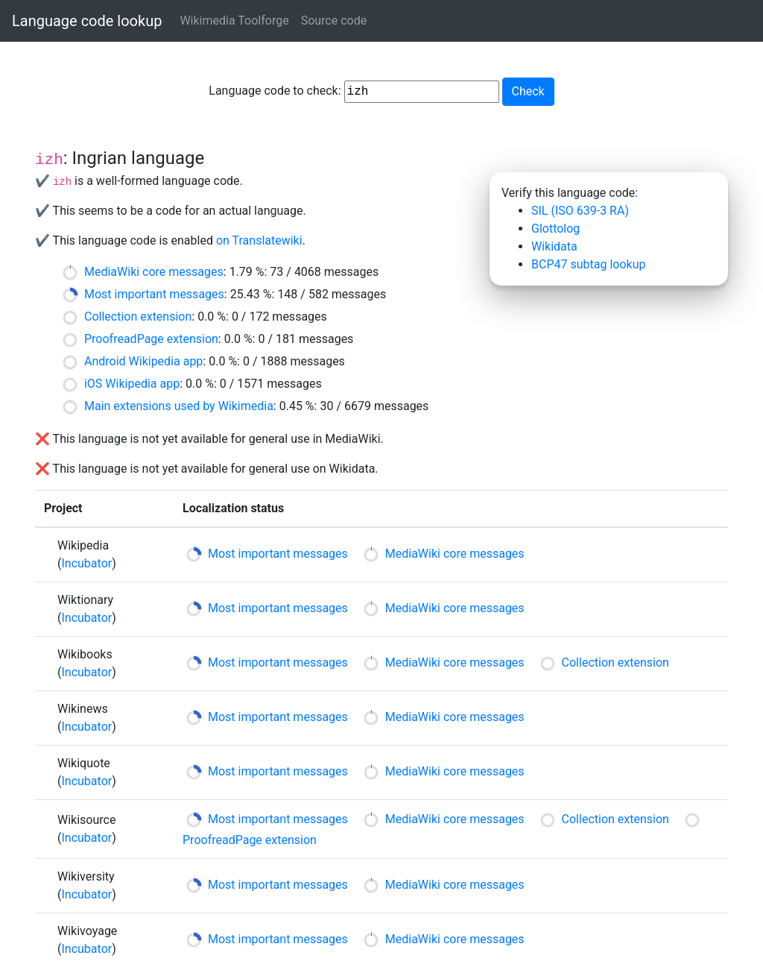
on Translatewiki (259, 240)
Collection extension (137, 316)
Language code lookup (87, 21)
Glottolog (555, 228)
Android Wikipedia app (143, 361)
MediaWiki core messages (154, 272)
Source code (334, 20)
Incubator (86, 563)
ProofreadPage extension (151, 339)
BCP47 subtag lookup (588, 264)
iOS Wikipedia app (132, 384)
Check (528, 91)
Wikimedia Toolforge (234, 20)
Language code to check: (353, 92)
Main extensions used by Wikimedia (178, 406)
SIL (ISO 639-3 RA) (580, 211)
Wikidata (554, 246)
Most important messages (154, 294)
